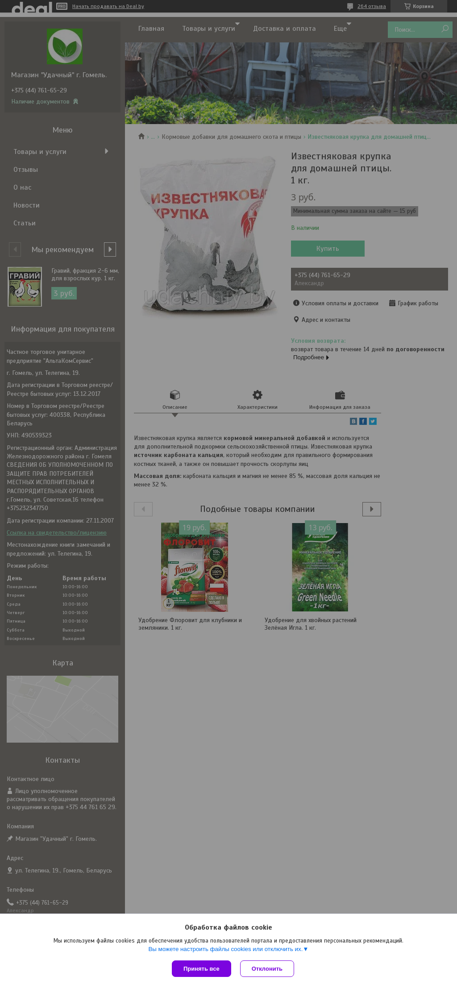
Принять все (201, 968)
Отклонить (267, 968)
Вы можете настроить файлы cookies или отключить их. (225, 949)
